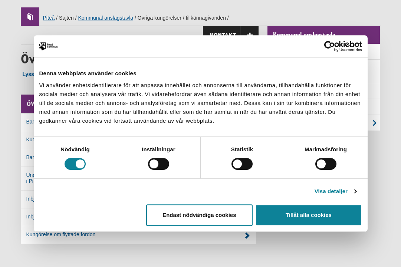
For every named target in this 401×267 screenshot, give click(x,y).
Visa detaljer (331, 191)
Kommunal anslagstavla (105, 18)
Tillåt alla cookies (309, 215)
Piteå (49, 18)
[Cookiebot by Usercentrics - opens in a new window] (329, 46)
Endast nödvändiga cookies (199, 215)
